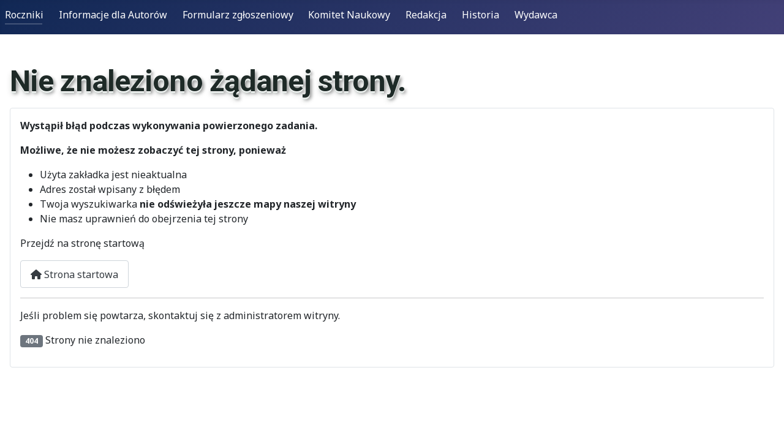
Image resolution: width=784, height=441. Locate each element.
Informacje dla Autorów (113, 14)
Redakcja (426, 14)
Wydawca (535, 14)
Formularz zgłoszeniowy (238, 14)
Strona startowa (74, 274)
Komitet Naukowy (349, 14)
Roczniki (24, 14)
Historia (480, 14)
